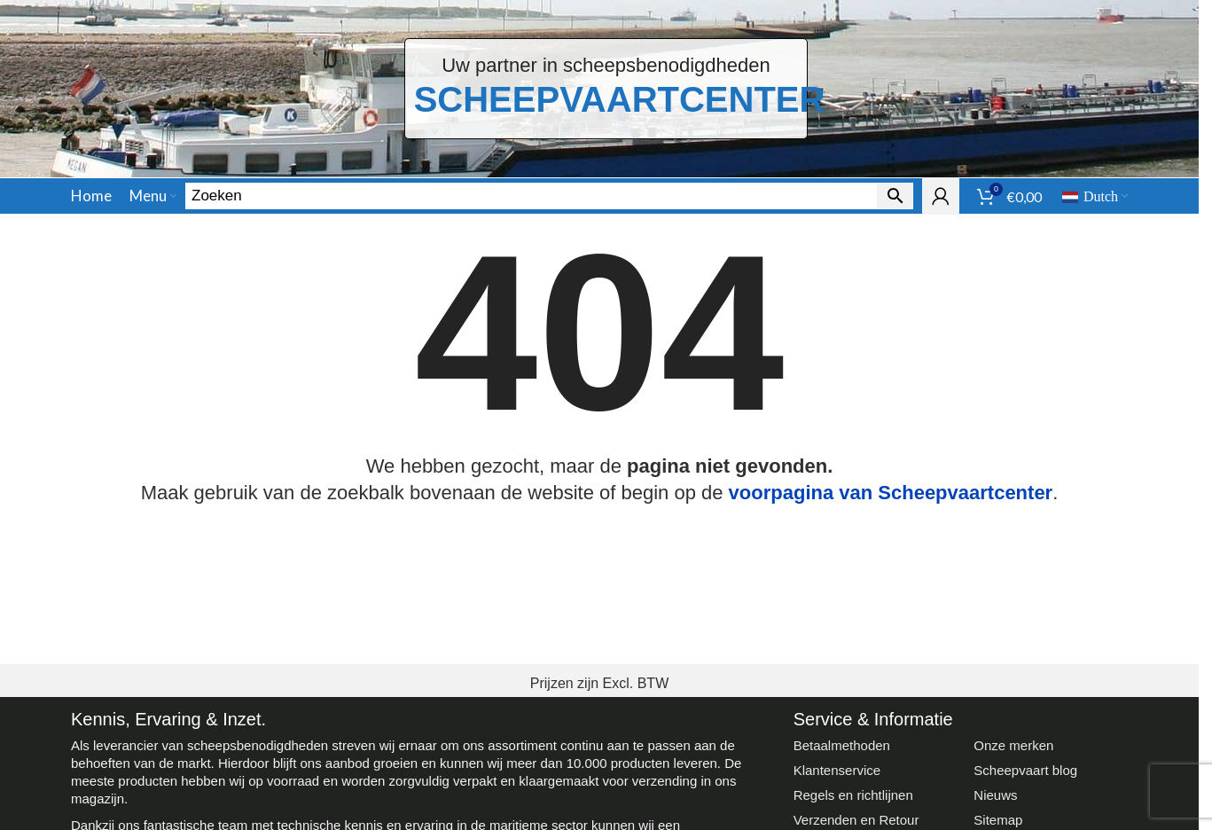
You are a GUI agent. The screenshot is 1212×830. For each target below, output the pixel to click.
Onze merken (1013, 745)
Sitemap (998, 819)
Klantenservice (837, 770)
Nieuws (995, 795)
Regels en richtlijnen (853, 795)
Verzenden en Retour (856, 819)
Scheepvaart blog (1025, 770)
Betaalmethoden (842, 745)
